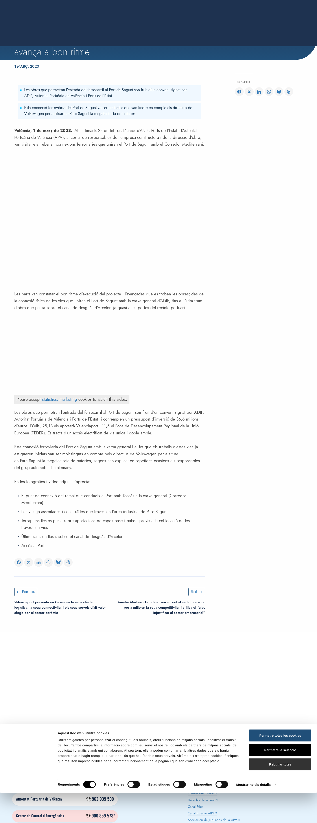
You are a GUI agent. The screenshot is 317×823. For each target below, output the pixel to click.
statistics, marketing (59, 399)
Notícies (280, 17)
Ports (206, 17)
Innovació (227, 17)
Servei (158, 17)
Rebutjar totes (280, 794)
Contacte (302, 17)
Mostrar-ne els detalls (253, 814)
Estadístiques (182, 17)
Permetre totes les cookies (280, 765)
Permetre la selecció (280, 780)
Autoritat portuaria (129, 17)
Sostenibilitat (254, 17)
